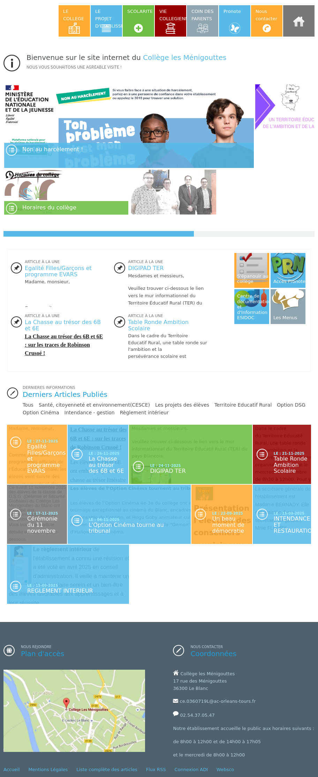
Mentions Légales (48, 769)
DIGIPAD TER (146, 268)
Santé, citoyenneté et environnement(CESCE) (94, 405)
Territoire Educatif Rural (243, 405)
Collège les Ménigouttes (184, 57)
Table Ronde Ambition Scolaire (158, 325)
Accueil (11, 769)
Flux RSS (156, 769)
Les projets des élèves (182, 405)
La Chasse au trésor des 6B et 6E (63, 325)
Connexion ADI (191, 769)
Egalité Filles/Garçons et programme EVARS (58, 271)
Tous (28, 405)
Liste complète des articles (106, 769)
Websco (225, 769)
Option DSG (291, 405)
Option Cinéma (41, 412)
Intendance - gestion (90, 412)
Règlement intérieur (144, 412)
